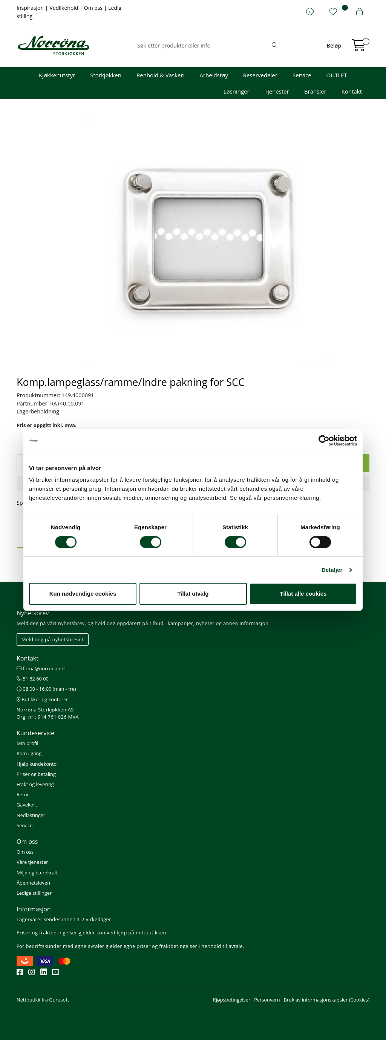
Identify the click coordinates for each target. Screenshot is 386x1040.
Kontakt (352, 91)
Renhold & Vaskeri (160, 75)
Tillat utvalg (192, 593)
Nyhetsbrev (33, 613)
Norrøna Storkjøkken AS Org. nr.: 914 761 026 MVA (48, 713)
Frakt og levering (35, 784)
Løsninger (237, 91)
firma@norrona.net (41, 668)
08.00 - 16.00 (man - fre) (46, 688)
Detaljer (332, 570)
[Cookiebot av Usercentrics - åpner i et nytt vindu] (324, 440)
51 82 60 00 (33, 678)
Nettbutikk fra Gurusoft (43, 999)
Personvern (267, 999)
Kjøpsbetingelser (231, 999)
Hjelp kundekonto (37, 763)
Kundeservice (35, 733)
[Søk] (203, 45)
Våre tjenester (32, 862)
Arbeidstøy (213, 75)
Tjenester (277, 91)
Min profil (27, 743)
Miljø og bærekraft (37, 872)
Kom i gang (29, 753)
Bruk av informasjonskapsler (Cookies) (326, 999)
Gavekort (27, 804)
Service (302, 75)
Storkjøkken (105, 75)
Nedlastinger (31, 815)
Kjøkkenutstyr (57, 75)
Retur (23, 794)
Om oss (94, 7)
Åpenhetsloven (33, 882)
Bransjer (315, 91)
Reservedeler (260, 75)
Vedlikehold (64, 7)
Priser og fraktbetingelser (47, 932)
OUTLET (336, 75)
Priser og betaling (36, 774)
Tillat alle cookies (303, 593)
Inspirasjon (31, 7)
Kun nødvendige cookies (82, 593)
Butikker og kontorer (42, 699)
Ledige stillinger (34, 892)
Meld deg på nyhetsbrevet (52, 639)
